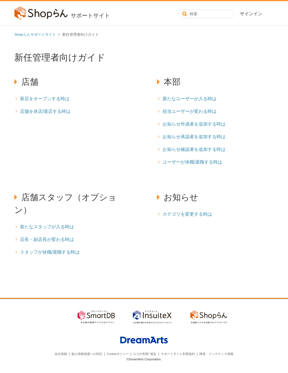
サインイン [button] (251, 13)
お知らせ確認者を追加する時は (194, 149)
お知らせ (181, 197)
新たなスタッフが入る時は (47, 226)
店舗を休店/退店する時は (45, 111)
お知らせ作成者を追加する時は (194, 124)
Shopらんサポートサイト (35, 34)
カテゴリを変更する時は (187, 214)
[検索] (206, 14)
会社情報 (61, 354)
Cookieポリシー (118, 354)
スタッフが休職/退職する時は (50, 252)
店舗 (29, 81)
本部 (172, 81)
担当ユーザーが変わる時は (190, 111)
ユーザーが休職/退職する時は (192, 162)
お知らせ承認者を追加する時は (194, 136)
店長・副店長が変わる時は (47, 239)
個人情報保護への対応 (86, 354)
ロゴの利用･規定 (144, 354)
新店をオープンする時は (44, 98)
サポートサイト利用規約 (178, 354)
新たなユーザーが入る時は (190, 98)
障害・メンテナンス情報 (216, 354)
